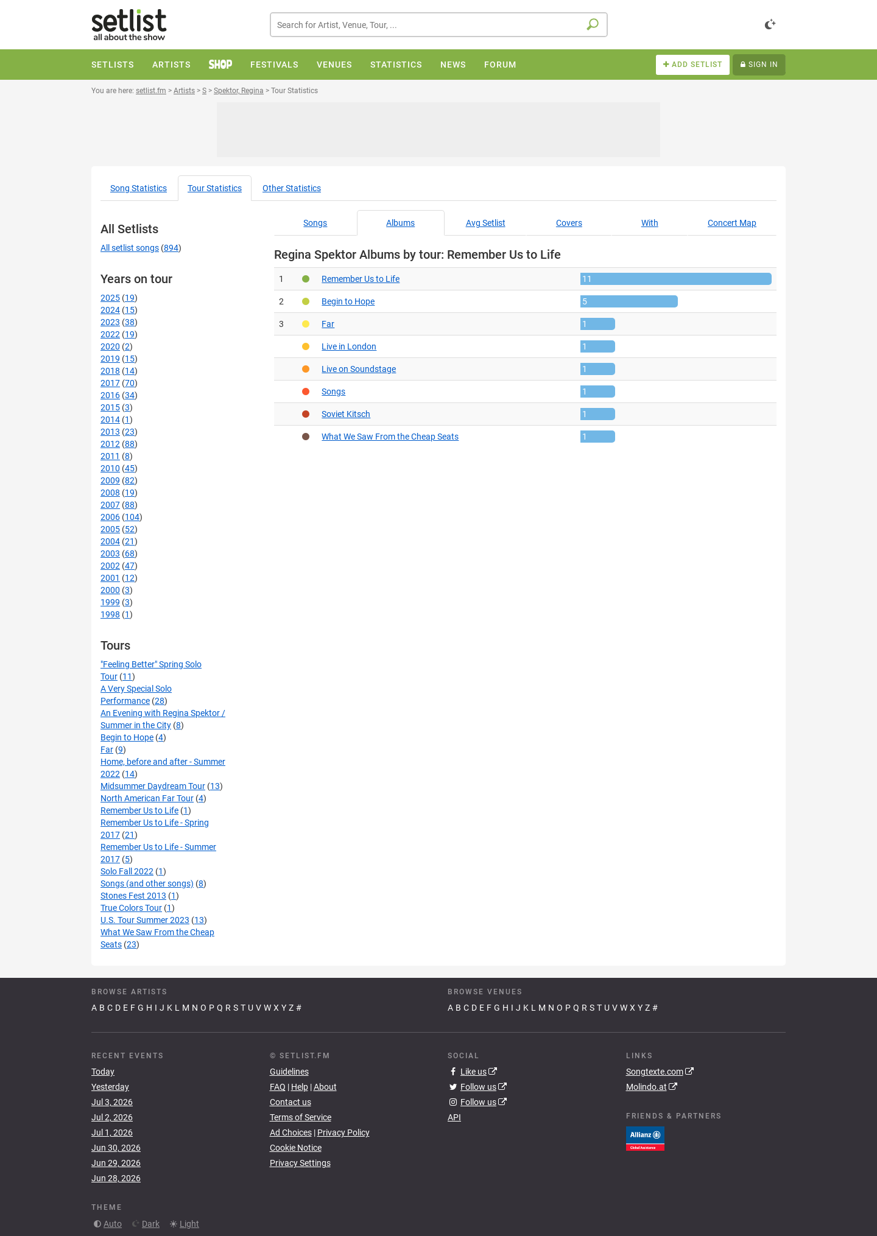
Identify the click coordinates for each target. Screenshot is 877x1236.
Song (138, 188)
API (454, 1117)
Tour (215, 188)
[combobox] (439, 24)
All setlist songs (129, 248)
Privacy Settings (300, 1163)
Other (291, 188)
